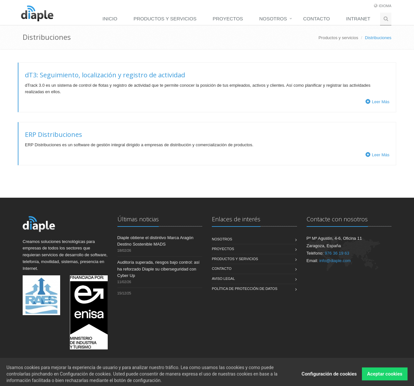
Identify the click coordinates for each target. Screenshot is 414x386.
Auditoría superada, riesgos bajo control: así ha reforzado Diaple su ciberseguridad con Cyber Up (158, 269)
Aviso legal (223, 279)
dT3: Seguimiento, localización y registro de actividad (105, 75)
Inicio (110, 18)
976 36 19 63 (337, 253)
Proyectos (227, 18)
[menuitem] (111, 18)
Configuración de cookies (329, 378)
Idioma (385, 6)
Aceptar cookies (384, 378)
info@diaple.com (335, 260)
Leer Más (377, 101)
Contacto (316, 18)
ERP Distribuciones (53, 134)
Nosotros (273, 18)
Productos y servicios (165, 18)
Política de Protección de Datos (245, 289)
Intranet (358, 18)
